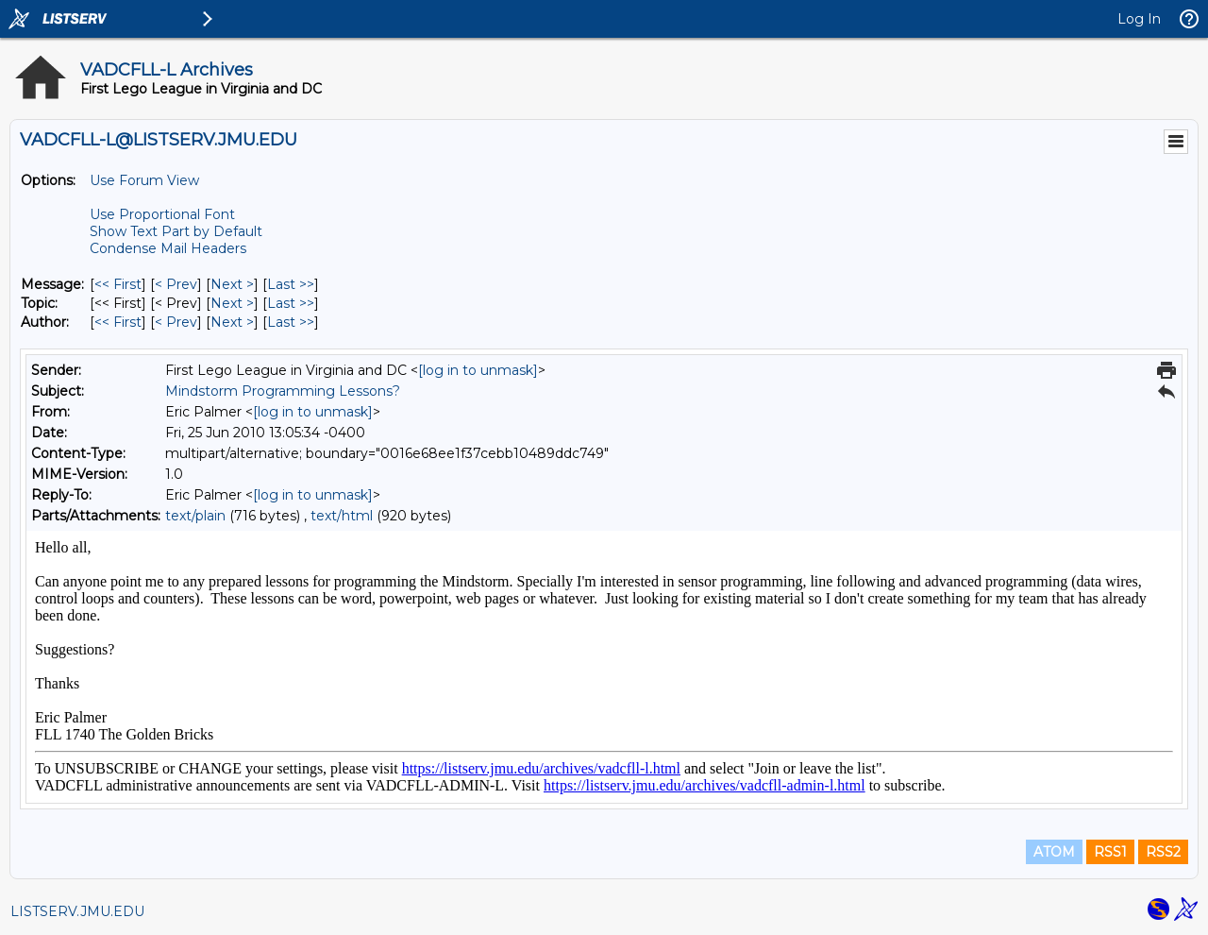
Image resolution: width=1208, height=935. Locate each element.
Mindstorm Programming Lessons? (282, 391)
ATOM (1054, 851)
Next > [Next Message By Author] (232, 322)
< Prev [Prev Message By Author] (176, 322)
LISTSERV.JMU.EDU (77, 911)
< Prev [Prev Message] (176, 284)
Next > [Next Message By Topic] (232, 303)
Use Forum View (144, 180)
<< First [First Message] (118, 284)
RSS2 (1163, 851)
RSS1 (1110, 851)
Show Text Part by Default (176, 231)
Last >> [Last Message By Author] (290, 322)
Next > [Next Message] (232, 284)
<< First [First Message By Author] (118, 322)
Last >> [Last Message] (290, 284)
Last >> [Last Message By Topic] (290, 303)
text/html (341, 515)
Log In (1139, 18)
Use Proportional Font (162, 214)
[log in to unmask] (478, 370)
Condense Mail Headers (168, 248)
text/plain (195, 515)
